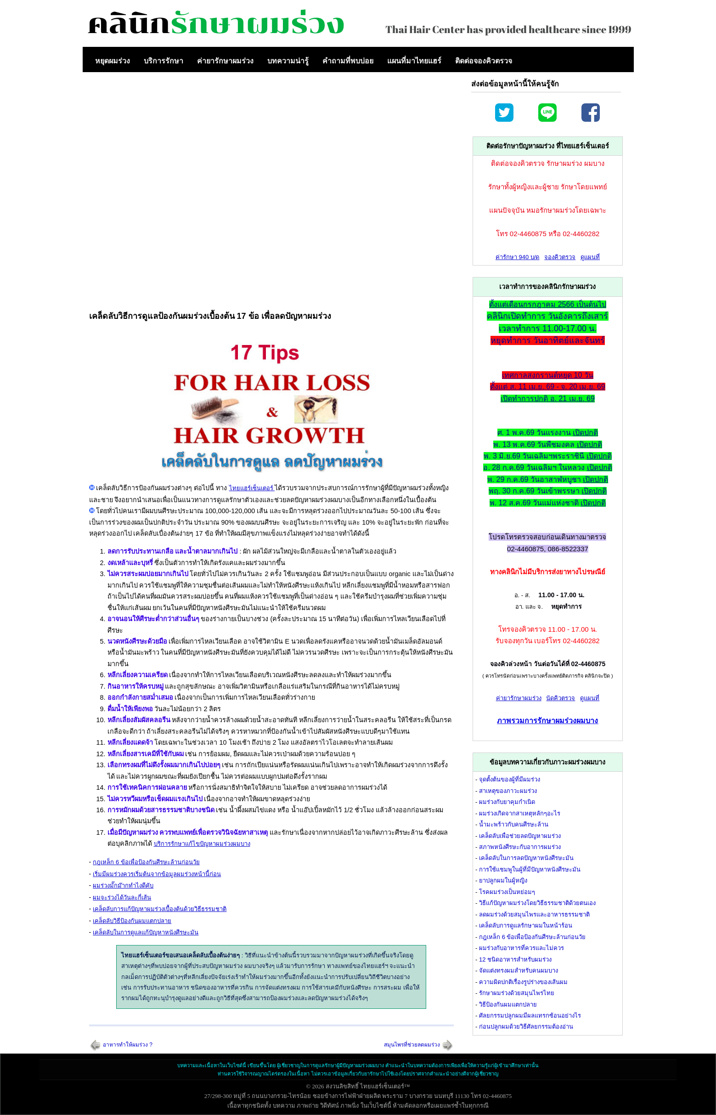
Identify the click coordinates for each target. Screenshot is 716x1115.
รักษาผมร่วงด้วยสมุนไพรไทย (516, 993)
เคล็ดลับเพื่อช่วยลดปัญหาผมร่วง (520, 835)
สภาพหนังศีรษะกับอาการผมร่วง (520, 846)
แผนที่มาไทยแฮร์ (414, 61)
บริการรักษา (163, 61)
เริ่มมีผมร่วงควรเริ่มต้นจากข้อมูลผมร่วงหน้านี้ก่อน (157, 874)
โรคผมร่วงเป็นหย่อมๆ (507, 892)
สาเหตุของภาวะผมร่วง (508, 790)
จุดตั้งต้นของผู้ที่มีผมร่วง (509, 779)
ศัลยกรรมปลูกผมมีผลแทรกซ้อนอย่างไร (530, 1015)
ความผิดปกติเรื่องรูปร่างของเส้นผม (523, 982)
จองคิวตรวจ (559, 257)
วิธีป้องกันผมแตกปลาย (508, 1004)
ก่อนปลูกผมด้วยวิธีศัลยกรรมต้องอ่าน (526, 1026)
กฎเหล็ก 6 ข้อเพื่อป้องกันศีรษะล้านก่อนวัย (146, 862)
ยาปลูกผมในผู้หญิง (503, 880)
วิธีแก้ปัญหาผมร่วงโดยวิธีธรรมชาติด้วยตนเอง (537, 903)
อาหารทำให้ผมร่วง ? (127, 1044)
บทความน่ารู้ (288, 61)
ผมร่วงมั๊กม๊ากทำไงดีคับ (123, 885)
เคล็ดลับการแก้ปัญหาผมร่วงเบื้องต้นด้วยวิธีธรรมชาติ (159, 909)
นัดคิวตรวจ (560, 698)
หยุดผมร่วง (112, 61)
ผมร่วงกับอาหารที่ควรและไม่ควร (521, 948)
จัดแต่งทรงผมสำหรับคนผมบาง (518, 970)
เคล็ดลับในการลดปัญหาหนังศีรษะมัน (526, 858)
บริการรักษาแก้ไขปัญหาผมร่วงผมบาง (202, 843)
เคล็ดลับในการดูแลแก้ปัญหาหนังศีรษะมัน (145, 932)
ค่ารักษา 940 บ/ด (518, 257)
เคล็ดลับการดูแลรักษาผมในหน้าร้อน (525, 925)
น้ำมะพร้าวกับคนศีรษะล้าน (513, 824)
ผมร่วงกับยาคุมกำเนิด (507, 801)
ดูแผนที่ (590, 257)
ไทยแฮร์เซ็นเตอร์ (252, 488)
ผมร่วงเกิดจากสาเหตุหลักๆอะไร (519, 813)
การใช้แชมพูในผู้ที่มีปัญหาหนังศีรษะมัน (530, 869)
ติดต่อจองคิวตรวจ (483, 61)
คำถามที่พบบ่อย (347, 61)
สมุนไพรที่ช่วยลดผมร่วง (412, 1044)
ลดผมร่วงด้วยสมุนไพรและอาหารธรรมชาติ (534, 914)
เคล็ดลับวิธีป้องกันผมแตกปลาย (132, 920)
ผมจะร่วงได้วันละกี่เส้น (122, 897)
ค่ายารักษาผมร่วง (225, 61)
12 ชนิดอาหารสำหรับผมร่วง (515, 959)
